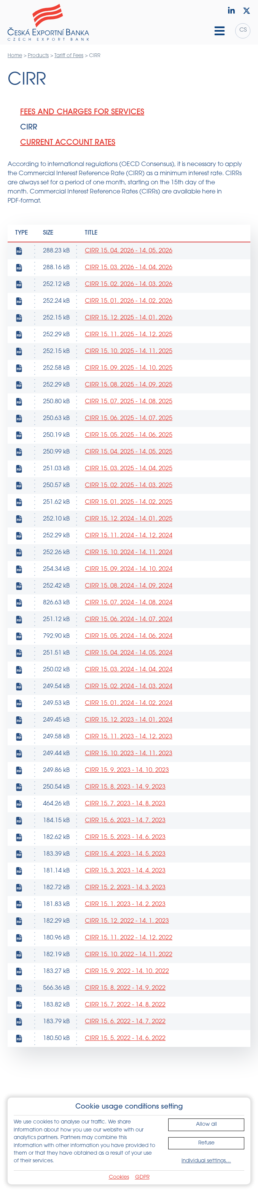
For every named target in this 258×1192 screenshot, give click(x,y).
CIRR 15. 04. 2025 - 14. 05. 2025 (128, 452)
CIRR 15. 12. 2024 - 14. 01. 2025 (128, 519)
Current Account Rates (67, 143)
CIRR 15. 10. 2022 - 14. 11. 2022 (128, 955)
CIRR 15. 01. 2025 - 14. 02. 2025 (128, 502)
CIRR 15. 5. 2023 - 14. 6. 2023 (125, 837)
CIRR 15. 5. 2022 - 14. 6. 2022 (125, 1038)
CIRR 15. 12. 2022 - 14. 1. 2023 (127, 921)
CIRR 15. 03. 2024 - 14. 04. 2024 (128, 670)
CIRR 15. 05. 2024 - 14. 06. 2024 (128, 636)
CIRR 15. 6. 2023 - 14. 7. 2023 (125, 821)
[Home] (48, 22)
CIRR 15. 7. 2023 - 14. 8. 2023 (125, 804)
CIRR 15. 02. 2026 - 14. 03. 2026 (128, 284)
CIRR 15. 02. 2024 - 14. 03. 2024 (128, 687)
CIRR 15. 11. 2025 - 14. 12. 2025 (128, 335)
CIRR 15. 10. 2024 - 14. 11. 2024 (128, 553)
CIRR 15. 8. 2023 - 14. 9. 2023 (125, 787)
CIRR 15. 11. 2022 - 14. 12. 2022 (128, 938)
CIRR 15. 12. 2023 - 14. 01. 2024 (128, 720)
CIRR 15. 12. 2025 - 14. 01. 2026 (128, 318)
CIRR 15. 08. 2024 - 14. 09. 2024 (128, 586)
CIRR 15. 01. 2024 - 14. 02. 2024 (128, 703)
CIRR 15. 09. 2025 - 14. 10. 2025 (128, 368)
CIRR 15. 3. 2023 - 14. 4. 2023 (125, 871)
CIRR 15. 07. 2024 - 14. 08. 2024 (128, 603)
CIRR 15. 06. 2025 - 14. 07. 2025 (128, 418)
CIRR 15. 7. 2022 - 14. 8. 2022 (125, 1005)
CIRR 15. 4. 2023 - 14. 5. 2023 (125, 854)
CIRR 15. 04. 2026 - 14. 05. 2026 (128, 251)
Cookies (119, 1177)
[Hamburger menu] (220, 31)
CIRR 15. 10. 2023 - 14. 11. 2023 (128, 754)
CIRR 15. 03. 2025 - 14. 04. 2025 (128, 469)
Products (38, 55)
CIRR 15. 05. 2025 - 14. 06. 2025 (128, 435)
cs (243, 30)
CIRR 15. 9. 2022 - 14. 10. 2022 (127, 971)
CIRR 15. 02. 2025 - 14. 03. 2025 (128, 486)
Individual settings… (206, 1160)
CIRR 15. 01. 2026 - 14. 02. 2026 (128, 301)
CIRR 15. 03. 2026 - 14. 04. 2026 (128, 268)
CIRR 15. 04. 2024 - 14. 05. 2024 (128, 653)
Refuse (206, 1143)
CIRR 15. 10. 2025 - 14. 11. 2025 (128, 351)
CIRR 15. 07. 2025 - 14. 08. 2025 (128, 402)
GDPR (142, 1177)
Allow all (206, 1124)
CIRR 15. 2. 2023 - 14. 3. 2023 (125, 888)
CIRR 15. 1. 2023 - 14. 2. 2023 (125, 904)
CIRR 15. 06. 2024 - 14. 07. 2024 (128, 620)
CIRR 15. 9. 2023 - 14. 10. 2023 (127, 770)
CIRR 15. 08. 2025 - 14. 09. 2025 (128, 385)
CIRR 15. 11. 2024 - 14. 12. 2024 (128, 536)
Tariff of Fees (68, 55)
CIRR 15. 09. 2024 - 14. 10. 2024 (128, 569)
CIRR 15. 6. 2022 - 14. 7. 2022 (125, 1022)
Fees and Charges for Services (82, 112)
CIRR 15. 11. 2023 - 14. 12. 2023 (128, 737)
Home (15, 55)
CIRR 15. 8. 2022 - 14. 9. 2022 (125, 988)
